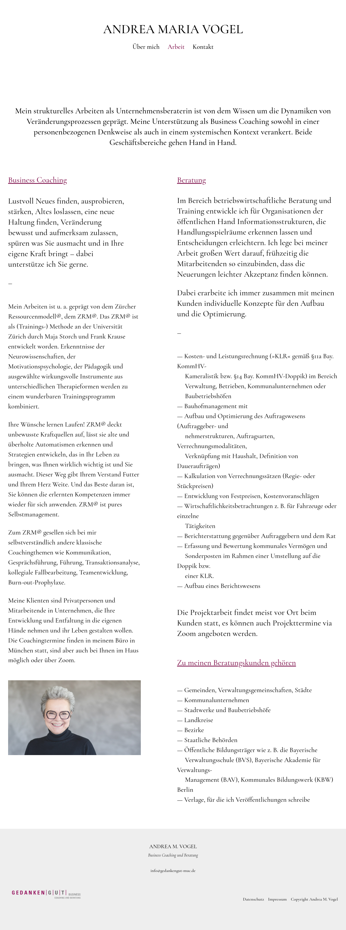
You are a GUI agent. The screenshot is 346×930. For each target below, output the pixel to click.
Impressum (277, 899)
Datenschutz (253, 899)
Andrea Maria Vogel (173, 29)
